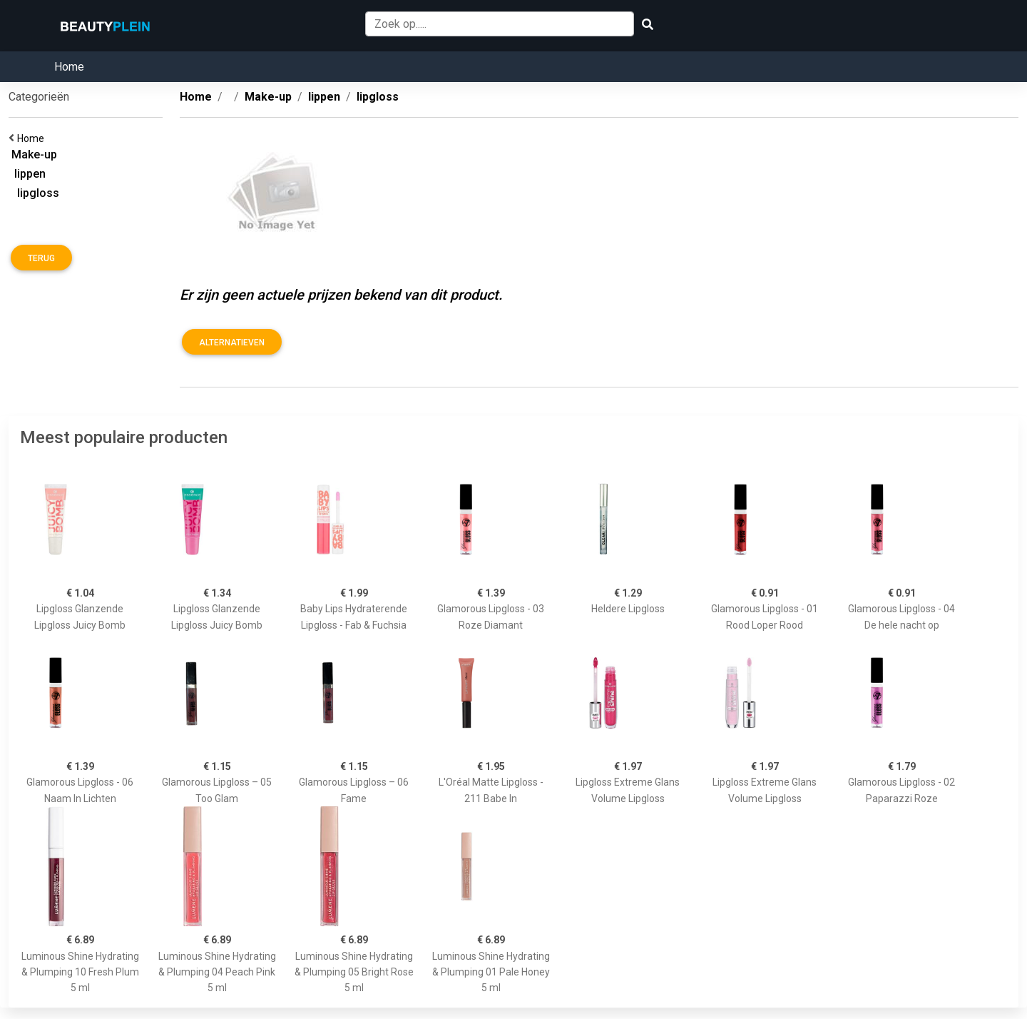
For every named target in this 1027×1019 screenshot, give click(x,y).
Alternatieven (232, 343)
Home (69, 66)
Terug (41, 258)
